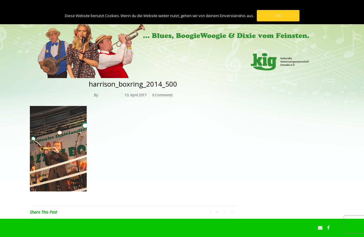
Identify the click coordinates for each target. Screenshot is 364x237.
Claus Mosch (109, 95)
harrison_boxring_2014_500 (133, 84)
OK (278, 15)
